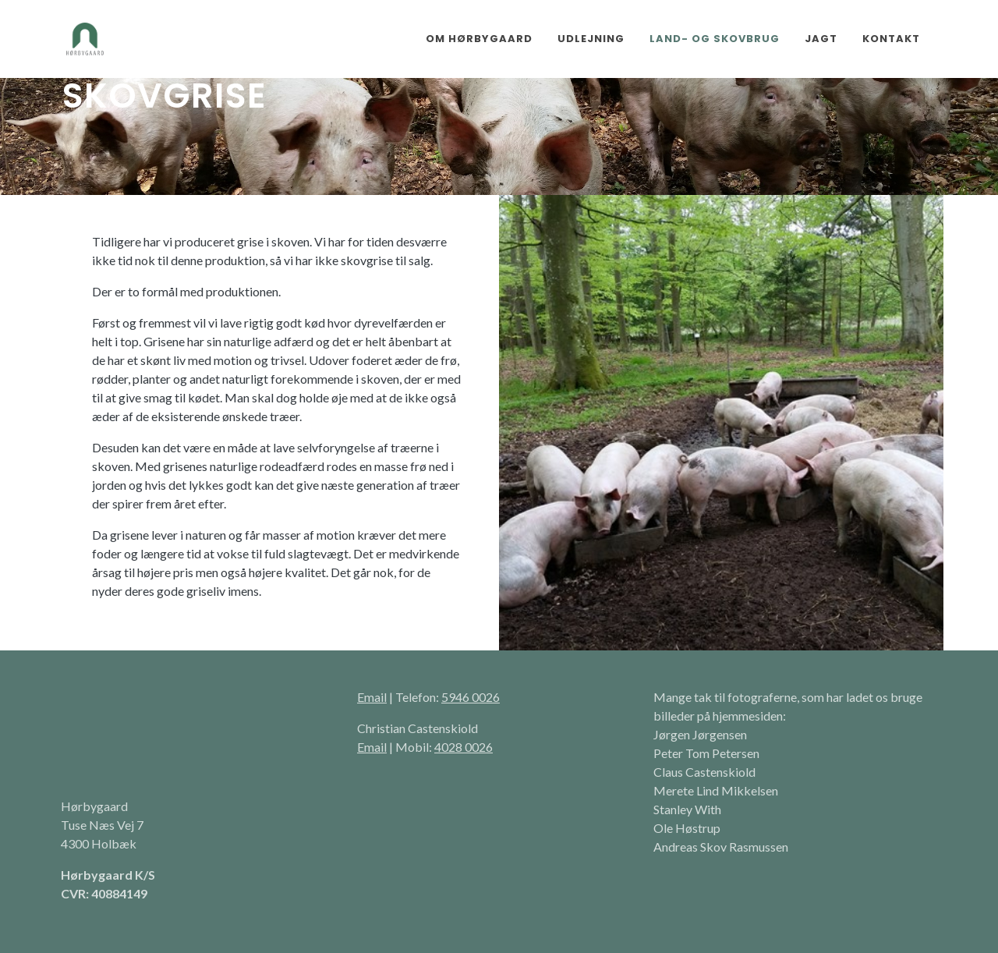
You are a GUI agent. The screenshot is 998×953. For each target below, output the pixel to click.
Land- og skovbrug (714, 38)
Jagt (821, 38)
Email (372, 696)
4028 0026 (463, 746)
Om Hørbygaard (479, 38)
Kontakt (891, 38)
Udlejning (591, 38)
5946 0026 (470, 696)
